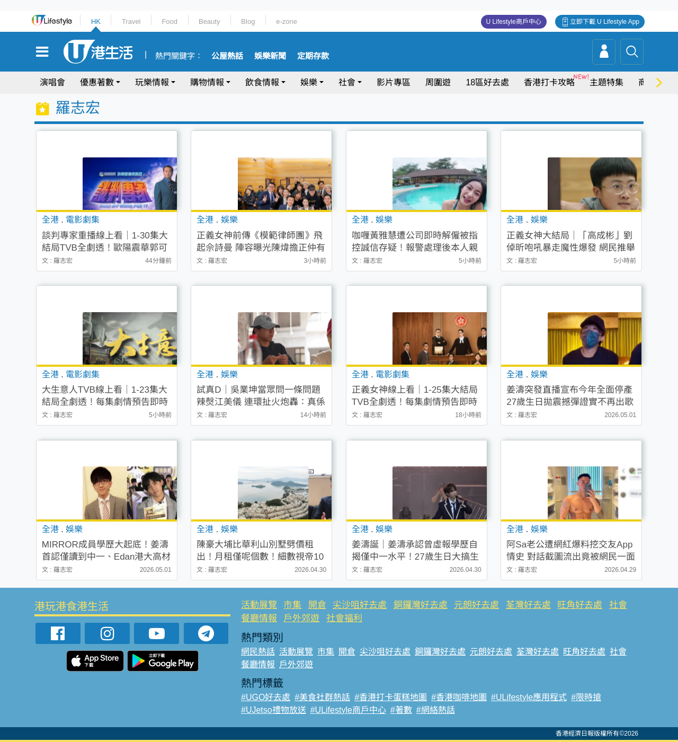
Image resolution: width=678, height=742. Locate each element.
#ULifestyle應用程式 (529, 697)
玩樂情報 (152, 82)
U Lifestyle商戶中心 (513, 21)
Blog (248, 21)
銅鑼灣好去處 (421, 605)
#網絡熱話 (435, 709)
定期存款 (313, 56)
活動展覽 (259, 605)
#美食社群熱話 (322, 697)
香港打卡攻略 (549, 82)
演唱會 (52, 82)
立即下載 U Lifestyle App (604, 21)
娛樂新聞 (270, 56)
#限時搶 (586, 697)
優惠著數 (97, 82)
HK (96, 21)
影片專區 (394, 82)
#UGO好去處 (265, 697)
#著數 (401, 709)
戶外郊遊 (301, 618)
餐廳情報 (259, 618)
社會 (346, 82)
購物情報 (207, 82)
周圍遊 (438, 82)
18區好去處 (487, 82)
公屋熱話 (227, 56)
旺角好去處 (579, 605)
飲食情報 (262, 82)
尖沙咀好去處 (360, 605)
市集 (292, 605)
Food (169, 21)
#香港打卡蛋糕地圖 (390, 697)
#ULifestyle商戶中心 (348, 709)
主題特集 (606, 82)
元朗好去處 (476, 605)
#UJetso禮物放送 (273, 709)
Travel (131, 21)
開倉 (317, 605)
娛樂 (308, 82)
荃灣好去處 (528, 605)
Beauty (209, 21)
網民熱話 (258, 651)
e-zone (286, 21)
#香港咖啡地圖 (459, 697)
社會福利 (344, 618)
